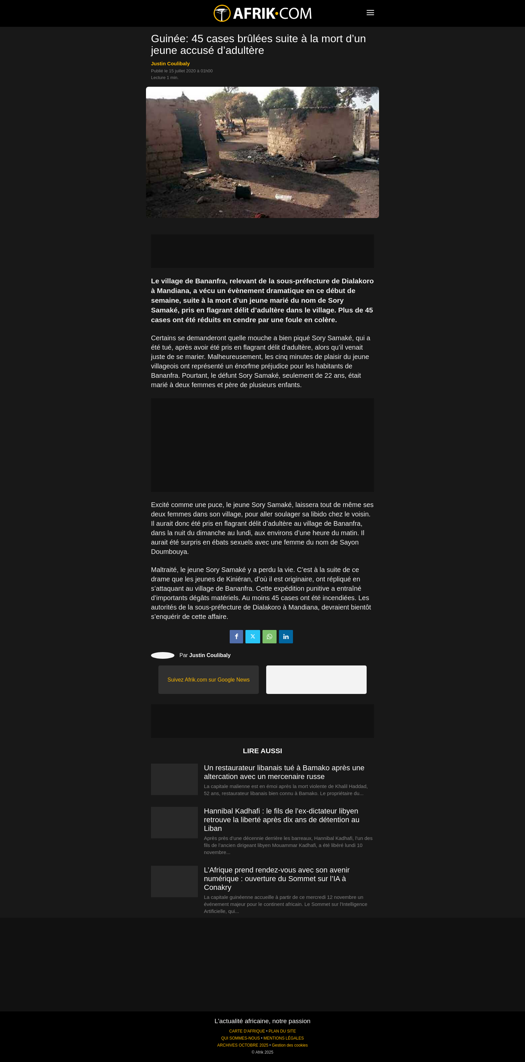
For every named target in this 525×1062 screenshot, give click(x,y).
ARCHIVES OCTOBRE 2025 (242, 1045)
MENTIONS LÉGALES (284, 1038)
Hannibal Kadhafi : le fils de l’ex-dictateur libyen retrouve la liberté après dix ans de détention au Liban (282, 820)
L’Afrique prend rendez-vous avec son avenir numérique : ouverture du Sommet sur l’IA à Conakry (277, 879)
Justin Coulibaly (170, 63)
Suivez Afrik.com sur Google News (208, 680)
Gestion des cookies (290, 1045)
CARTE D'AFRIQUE (247, 1031)
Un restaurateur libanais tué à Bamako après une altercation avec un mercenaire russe (284, 772)
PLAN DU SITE (282, 1031)
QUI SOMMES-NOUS (240, 1038)
